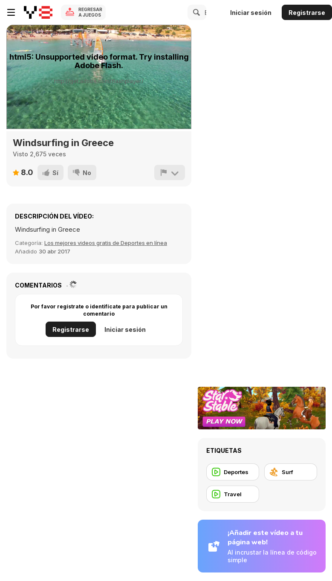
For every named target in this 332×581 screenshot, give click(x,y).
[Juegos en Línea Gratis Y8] (38, 12)
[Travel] (232, 494)
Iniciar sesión (250, 12)
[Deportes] (232, 471)
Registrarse (307, 12)
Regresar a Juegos (90, 12)
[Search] (195, 12)
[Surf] (290, 471)
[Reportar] (169, 172)
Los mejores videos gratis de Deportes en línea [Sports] (105, 242)
